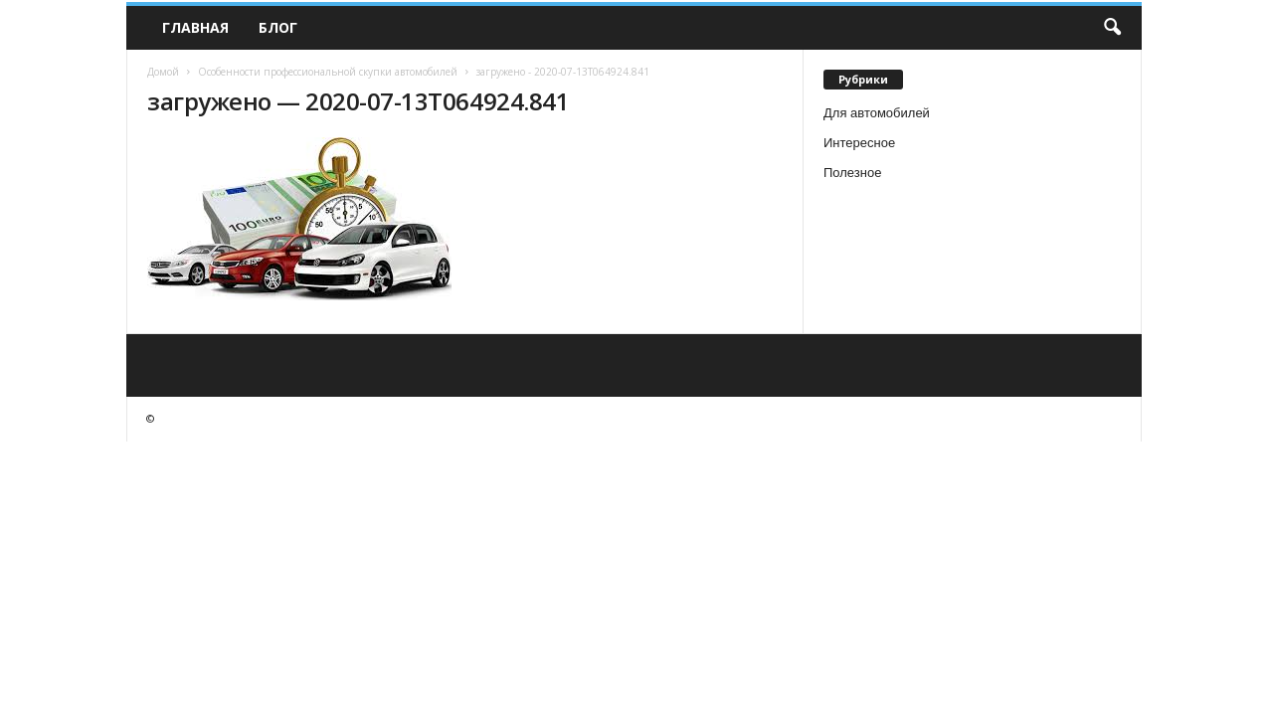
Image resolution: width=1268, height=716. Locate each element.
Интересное (859, 142)
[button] (1112, 28)
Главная (195, 27)
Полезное (852, 172)
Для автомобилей (876, 112)
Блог (278, 27)
